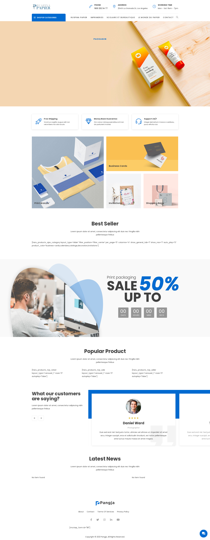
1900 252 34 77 (101, 8)
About (81, 511)
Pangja (104, 537)
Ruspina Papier (79, 17)
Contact (168, 17)
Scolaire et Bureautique (121, 17)
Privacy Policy (123, 511)
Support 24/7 (150, 119)
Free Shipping (50, 119)
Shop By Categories (45, 17)
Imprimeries (97, 17)
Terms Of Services (105, 511)
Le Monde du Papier (149, 17)
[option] (133, 420)
